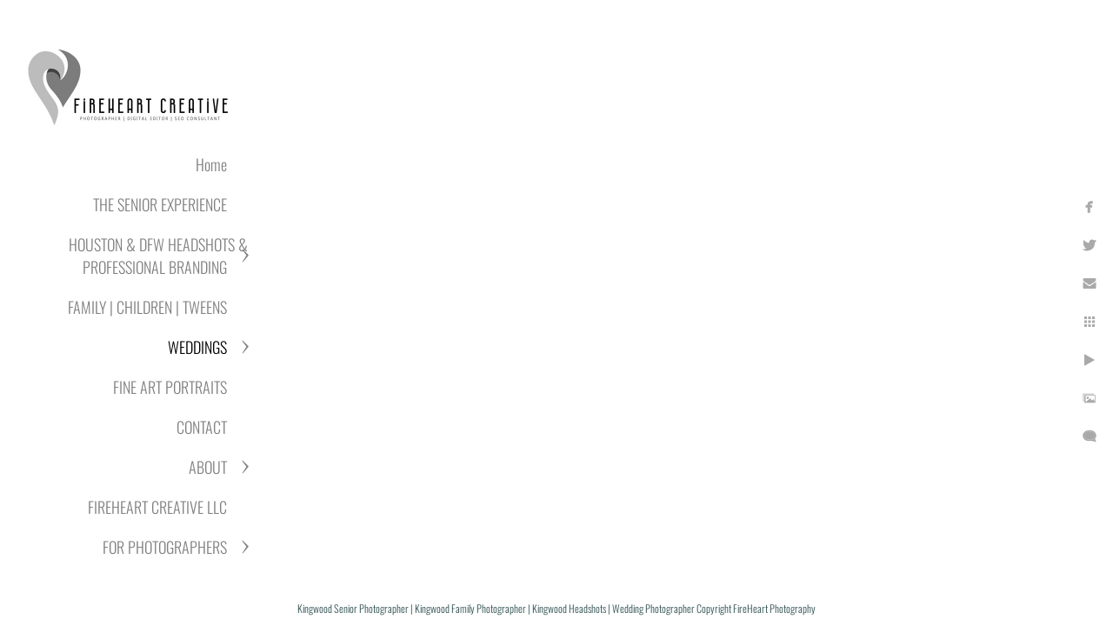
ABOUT (208, 467)
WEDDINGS (197, 347)
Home (211, 164)
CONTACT (202, 427)
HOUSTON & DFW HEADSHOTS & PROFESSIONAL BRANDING (158, 255)
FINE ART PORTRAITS (170, 387)
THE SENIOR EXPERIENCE (160, 204)
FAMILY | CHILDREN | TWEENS (147, 307)
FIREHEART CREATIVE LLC (157, 507)
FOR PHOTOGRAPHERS (165, 547)
